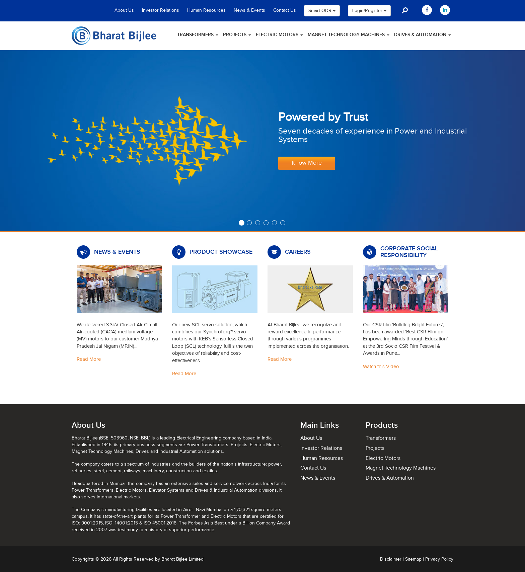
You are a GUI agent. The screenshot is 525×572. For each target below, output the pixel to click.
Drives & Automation (422, 34)
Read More (89, 359)
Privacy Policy (439, 559)
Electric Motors (279, 34)
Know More (307, 162)
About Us (124, 10)
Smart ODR (321, 10)
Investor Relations (160, 10)
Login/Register (369, 10)
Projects (237, 34)
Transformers (197, 34)
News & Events (249, 10)
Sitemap (413, 559)
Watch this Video (381, 367)
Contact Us (284, 10)
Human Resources (206, 10)
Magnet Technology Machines (348, 34)
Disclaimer (390, 559)
